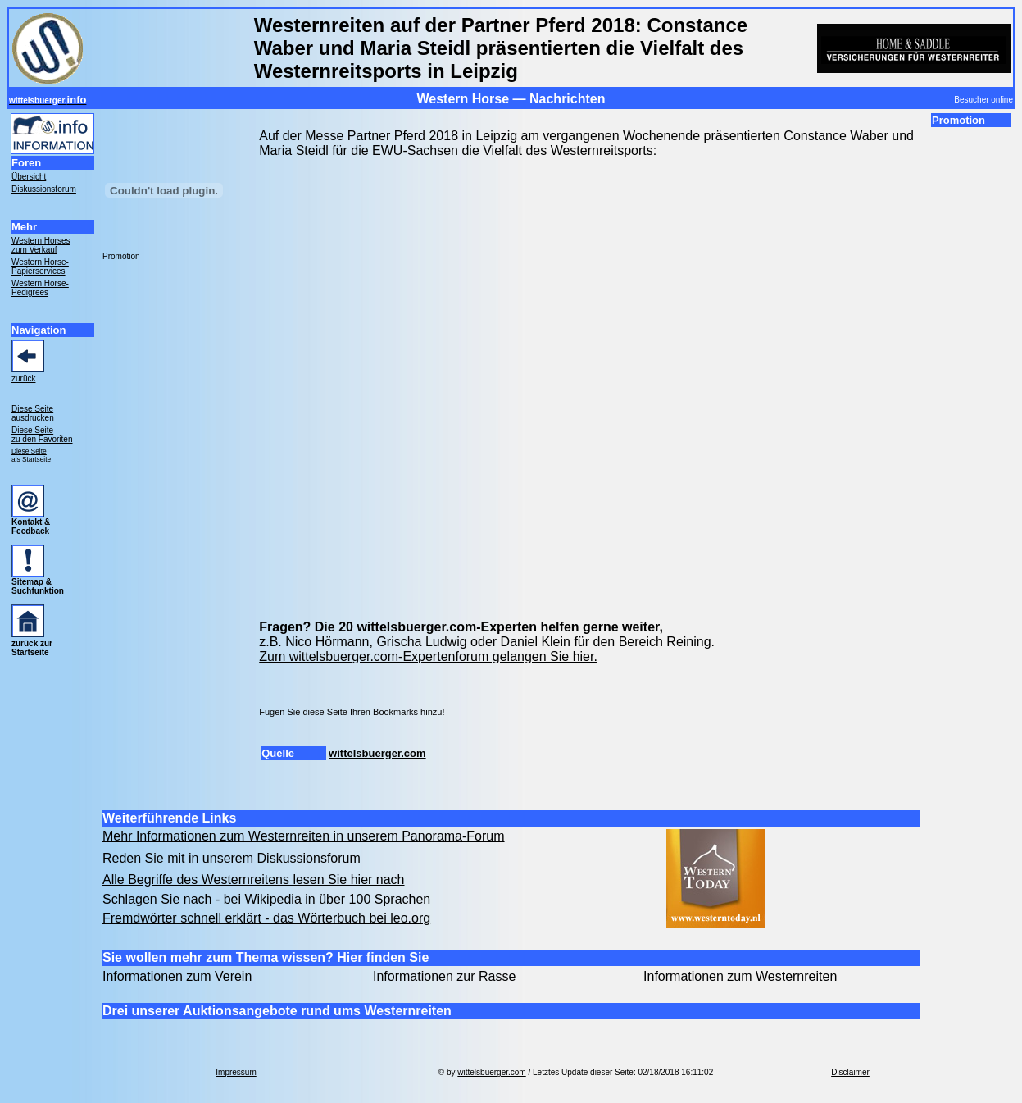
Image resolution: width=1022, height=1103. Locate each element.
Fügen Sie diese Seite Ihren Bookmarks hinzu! (351, 712)
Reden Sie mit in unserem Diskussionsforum (231, 858)
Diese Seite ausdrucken (32, 413)
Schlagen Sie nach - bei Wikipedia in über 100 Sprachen (266, 899)
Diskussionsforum (43, 189)
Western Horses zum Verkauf (40, 245)
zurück (23, 378)
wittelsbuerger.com (377, 753)
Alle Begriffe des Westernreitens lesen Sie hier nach (253, 880)
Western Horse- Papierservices (40, 267)
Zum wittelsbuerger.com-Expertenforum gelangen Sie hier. (428, 656)
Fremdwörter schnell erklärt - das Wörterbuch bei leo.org (266, 918)
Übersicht (28, 176)
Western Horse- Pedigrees (40, 288)
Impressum (236, 1072)
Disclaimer (850, 1072)
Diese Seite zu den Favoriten (42, 435)
